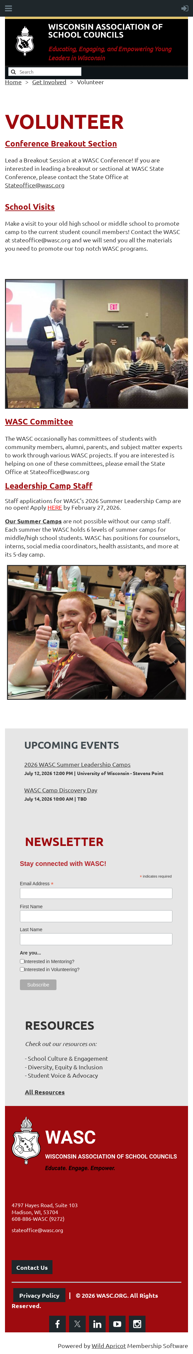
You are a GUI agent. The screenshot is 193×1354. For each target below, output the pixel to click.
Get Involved (49, 81)
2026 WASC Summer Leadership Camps (77, 764)
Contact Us (32, 1267)
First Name (31, 906)
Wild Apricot (109, 1345)
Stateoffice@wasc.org (34, 184)
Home (13, 81)
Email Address (37, 884)
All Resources (45, 1092)
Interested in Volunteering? (52, 969)
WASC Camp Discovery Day (60, 789)
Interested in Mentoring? (49, 961)
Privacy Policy (39, 1295)
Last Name (31, 929)
